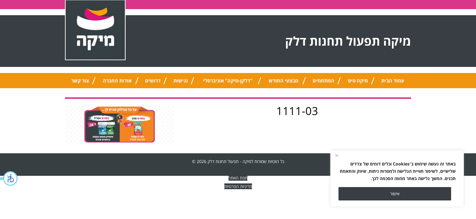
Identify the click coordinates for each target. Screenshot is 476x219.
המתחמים (323, 80)
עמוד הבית (392, 80)
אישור (394, 193)
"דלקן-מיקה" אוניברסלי (228, 80)
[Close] (336, 155)
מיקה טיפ (358, 80)
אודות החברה (117, 80)
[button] (9, 178)
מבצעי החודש (283, 80)
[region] (397, 178)
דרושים (153, 80)
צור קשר (80, 80)
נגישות (180, 80)
